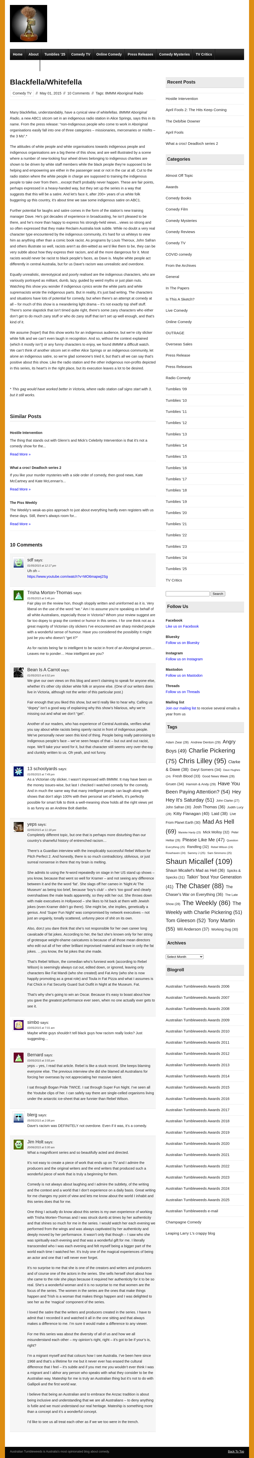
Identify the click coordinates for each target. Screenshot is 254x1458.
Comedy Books (178, 198)
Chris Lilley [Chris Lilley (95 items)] (202, 761)
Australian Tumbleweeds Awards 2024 (197, 1188)
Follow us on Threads (183, 692)
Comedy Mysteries (174, 54)
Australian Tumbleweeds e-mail (192, 1211)
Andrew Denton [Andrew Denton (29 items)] (206, 742)
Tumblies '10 (176, 400)
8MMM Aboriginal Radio (124, 93)
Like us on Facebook (182, 626)
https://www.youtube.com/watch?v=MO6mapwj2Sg (67, 576)
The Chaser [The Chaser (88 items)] (199, 886)
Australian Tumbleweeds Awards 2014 (197, 1076)
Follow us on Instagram (184, 659)
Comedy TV (80, 54)
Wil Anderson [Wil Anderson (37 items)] (193, 929)
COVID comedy (179, 254)
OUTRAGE (175, 333)
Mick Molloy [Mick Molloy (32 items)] (216, 832)
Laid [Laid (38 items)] (219, 813)
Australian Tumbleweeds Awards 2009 (197, 1020)
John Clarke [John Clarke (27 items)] (227, 800)
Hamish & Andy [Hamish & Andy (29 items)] (201, 784)
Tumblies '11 (176, 411)
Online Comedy (109, 54)
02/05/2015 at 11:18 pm (41, 829)
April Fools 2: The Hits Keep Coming (196, 110)
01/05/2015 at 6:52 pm (41, 675)
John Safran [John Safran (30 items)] (178, 807)
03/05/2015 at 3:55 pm (41, 1060)
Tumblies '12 (176, 423)
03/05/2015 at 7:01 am (41, 1027)
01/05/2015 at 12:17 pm (41, 565)
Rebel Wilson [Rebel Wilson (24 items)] (222, 847)
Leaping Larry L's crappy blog (190, 1233)
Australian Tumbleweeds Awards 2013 (197, 1065)
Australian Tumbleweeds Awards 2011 (197, 1042)
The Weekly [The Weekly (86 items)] (206, 903)
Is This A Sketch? (180, 299)
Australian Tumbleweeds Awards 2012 (197, 1053)
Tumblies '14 (176, 445)
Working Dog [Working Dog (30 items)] (224, 929)
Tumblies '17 (176, 479)
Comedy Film (177, 209)
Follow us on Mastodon (184, 675)
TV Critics (204, 54)
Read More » (20, 454)
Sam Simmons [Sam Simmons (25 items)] (219, 852)
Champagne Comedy (183, 1222)
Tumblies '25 (176, 569)
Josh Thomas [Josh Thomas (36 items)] (209, 807)
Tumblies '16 (176, 468)
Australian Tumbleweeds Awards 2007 (197, 997)
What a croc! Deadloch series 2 (192, 143)
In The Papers (177, 288)
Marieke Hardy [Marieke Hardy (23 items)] (189, 832)
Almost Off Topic (179, 175)
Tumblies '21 (176, 524)
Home (18, 54)
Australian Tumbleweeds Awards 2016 (197, 1098)
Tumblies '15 (176, 456)
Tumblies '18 (176, 490)
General (172, 276)
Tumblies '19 (176, 501)
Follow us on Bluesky (182, 643)
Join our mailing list (181, 708)
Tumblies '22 (176, 535)
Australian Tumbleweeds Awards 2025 (197, 1200)
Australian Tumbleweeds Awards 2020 (197, 1143)
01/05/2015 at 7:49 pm (41, 774)
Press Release (178, 355)
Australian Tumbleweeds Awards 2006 (197, 986)
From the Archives (181, 265)
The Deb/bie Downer (183, 121)
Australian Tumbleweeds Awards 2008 (197, 1008)
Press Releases (140, 54)
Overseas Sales (179, 344)
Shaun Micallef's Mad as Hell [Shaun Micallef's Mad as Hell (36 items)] (195, 870)
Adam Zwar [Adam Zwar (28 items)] (177, 742)
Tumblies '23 (176, 546)
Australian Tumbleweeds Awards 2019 (197, 1132)
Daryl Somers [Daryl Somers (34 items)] (206, 769)
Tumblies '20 (176, 513)
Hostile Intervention (182, 98)
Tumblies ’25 (54, 54)
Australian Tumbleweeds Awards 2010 (197, 1031)
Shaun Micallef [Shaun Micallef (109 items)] (199, 861)
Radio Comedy (25, 65)
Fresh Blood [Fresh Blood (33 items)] (186, 776)
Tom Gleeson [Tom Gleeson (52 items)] (186, 920)
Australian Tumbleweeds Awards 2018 (197, 1121)
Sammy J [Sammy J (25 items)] (196, 852)
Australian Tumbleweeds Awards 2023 (197, 1177)
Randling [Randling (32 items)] (198, 847)
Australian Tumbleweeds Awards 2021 (197, 1155)
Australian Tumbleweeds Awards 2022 (197, 1166)
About (33, 54)
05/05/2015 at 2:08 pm (41, 1120)
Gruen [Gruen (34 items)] (175, 784)
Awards (172, 187)
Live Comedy (177, 310)
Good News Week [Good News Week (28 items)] (218, 776)
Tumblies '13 (176, 434)
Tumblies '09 (176, 389)
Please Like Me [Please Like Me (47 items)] (203, 839)
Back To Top (236, 1451)
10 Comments (78, 93)
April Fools (175, 132)
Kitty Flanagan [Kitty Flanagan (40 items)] (191, 813)
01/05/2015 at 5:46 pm (41, 598)
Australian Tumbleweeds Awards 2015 (197, 1087)
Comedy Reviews (180, 232)
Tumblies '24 (176, 557)
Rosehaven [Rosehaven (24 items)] (176, 852)
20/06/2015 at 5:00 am (41, 1147)
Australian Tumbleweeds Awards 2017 (197, 1110)
